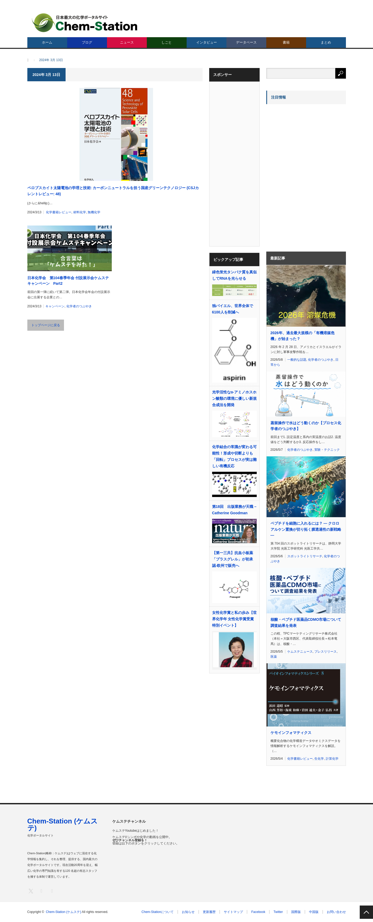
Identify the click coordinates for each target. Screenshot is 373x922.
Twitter (278, 912)
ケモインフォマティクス (291, 732)
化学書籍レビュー (58, 212)
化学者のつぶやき (79, 306)
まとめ (326, 42)
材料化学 (79, 212)
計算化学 (332, 758)
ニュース (127, 42)
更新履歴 (209, 912)
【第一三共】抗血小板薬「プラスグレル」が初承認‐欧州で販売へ (232, 559)
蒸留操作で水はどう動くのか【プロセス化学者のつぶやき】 (306, 426)
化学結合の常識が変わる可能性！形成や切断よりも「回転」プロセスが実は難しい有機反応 (234, 456)
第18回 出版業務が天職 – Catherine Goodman (234, 509)
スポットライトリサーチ (304, 556)
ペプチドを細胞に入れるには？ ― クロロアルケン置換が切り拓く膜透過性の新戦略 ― (306, 529)
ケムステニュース (300, 651)
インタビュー (206, 42)
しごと (166, 42)
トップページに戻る (45, 325)
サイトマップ (233, 912)
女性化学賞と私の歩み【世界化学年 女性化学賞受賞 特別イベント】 (234, 618)
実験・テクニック (327, 450)
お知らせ (188, 912)
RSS (52, 890)
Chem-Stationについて (158, 912)
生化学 (319, 758)
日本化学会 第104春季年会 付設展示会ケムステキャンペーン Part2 (68, 281)
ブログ (87, 42)
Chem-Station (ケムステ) (62, 824)
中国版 (314, 912)
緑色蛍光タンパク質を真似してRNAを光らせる (234, 275)
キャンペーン (55, 306)
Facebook (258, 912)
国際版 (296, 912)
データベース (246, 42)
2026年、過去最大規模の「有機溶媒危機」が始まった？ (303, 336)
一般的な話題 (296, 360)
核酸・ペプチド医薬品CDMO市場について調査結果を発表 (306, 622)
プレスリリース (325, 651)
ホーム (47, 42)
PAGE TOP (366, 912)
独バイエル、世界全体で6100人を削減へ (232, 309)
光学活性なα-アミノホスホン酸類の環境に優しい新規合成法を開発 (234, 398)
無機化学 (94, 212)
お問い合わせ (336, 912)
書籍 (286, 42)
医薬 (274, 656)
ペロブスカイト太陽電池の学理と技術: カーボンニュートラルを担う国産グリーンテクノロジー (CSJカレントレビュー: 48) (113, 191)
